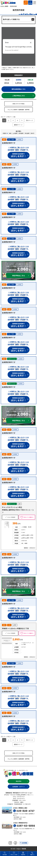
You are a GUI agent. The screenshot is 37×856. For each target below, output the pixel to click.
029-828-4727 (25, 811)
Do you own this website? (11, 50)
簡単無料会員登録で (18, 155)
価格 (10, 133)
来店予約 (18, 781)
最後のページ (18, 125)
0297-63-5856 (26, 826)
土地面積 (15, 133)
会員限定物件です (8, 143)
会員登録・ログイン (18, 787)
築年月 (32, 133)
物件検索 (5, 853)
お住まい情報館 (8, 3)
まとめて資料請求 (11, 517)
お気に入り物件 (13, 853)
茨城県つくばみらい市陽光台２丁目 (15, 628)
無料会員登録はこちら (18, 89)
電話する (32, 853)
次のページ (29, 120)
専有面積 (27, 133)
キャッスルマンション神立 (12, 507)
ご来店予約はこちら (18, 96)
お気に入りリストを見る (18, 103)
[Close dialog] (31, 42)
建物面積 (21, 133)
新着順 (4, 133)
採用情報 (24, 843)
